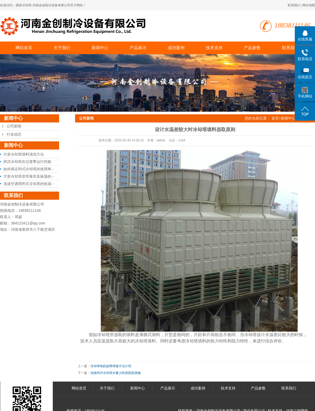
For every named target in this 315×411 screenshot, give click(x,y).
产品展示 (138, 47)
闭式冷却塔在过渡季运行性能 (27, 162)
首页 (275, 118)
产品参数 (252, 47)
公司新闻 (14, 126)
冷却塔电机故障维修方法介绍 (110, 366)
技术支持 (214, 47)
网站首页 (23, 47)
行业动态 (14, 134)
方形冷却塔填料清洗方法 (23, 154)
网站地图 (308, 5)
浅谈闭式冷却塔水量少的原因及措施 (115, 373)
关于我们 (62, 47)
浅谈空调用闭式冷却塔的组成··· (28, 184)
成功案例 (176, 47)
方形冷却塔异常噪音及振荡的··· (28, 176)
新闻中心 (100, 47)
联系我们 (294, 5)
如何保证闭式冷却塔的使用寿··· (28, 169)
